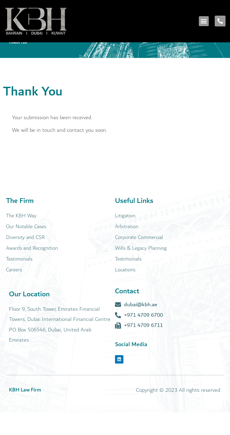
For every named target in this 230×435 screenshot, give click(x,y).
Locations (125, 292)
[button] (204, 21)
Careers (14, 292)
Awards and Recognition (32, 270)
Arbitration (126, 249)
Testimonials (19, 281)
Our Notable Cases (26, 249)
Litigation (125, 238)
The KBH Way (21, 238)
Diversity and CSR (25, 259)
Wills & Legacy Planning (141, 270)
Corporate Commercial (139, 259)
